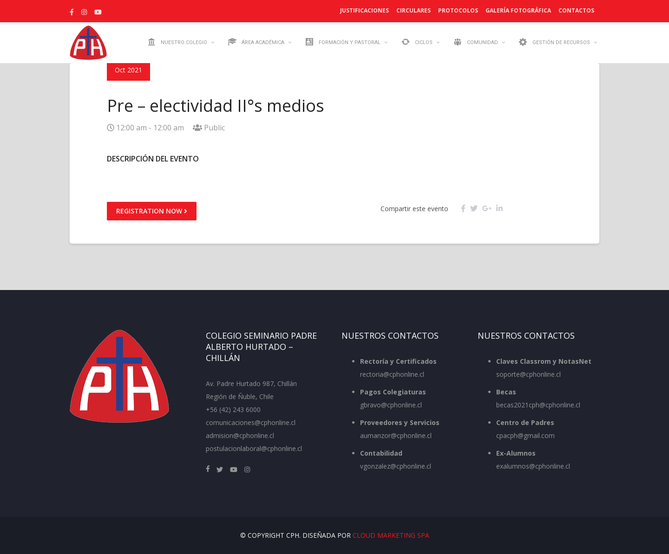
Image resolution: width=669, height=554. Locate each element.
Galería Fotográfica (518, 10)
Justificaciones (364, 10)
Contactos (576, 10)
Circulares (413, 10)
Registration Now (151, 210)
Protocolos (458, 10)
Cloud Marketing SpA (391, 535)
